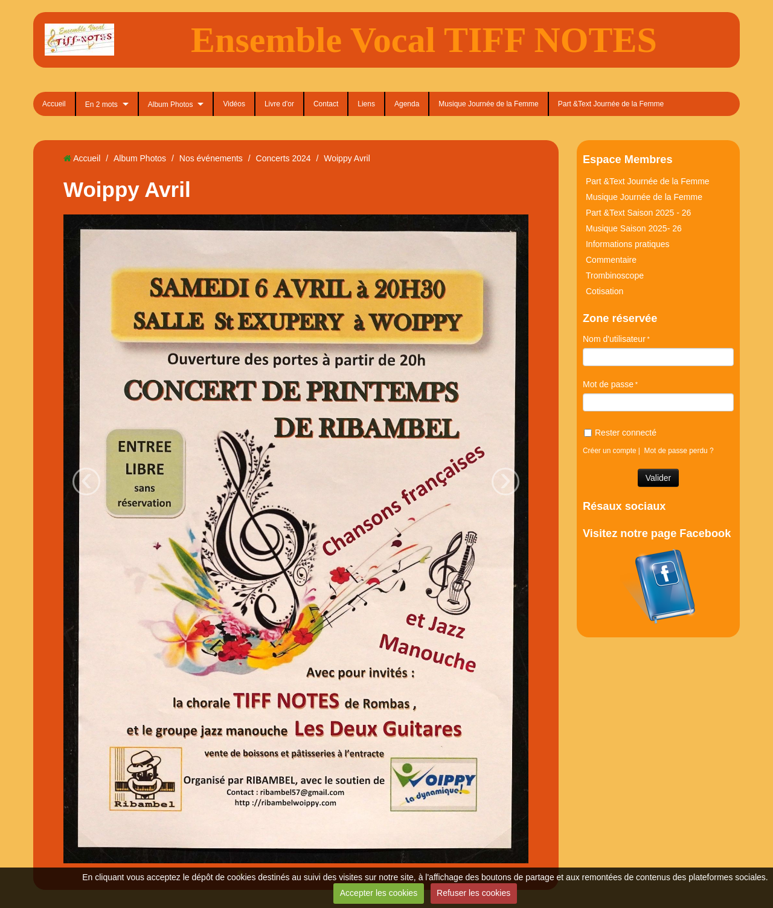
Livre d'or (279, 104)
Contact (325, 104)
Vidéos (234, 104)
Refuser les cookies (473, 893)
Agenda (406, 104)
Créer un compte (610, 450)
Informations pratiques (628, 244)
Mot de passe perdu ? (679, 450)
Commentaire (611, 260)
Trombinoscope (615, 275)
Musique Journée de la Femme (488, 104)
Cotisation (604, 291)
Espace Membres (628, 159)
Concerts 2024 (283, 158)
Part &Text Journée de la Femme (611, 104)
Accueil (54, 104)
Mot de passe (608, 384)
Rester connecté (620, 432)
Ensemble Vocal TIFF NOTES (424, 40)
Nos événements (211, 158)
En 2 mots (101, 104)
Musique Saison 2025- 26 (634, 228)
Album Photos (170, 104)
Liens (366, 104)
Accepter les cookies (378, 893)
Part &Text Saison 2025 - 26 (638, 212)
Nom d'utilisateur (614, 339)
